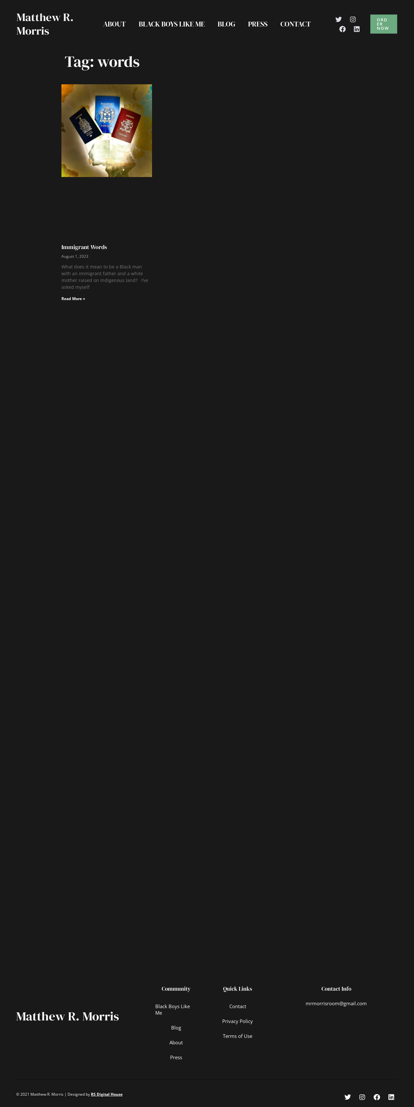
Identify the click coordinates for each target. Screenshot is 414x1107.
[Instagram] (356, 19)
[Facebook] (346, 29)
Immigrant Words (84, 247)
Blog (226, 24)
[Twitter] (342, 19)
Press (259, 24)
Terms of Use (238, 1035)
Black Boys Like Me (170, 24)
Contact (298, 24)
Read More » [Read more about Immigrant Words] (73, 298)
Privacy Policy (237, 1021)
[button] (385, 24)
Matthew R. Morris (45, 23)
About (112, 24)
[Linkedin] (360, 29)
